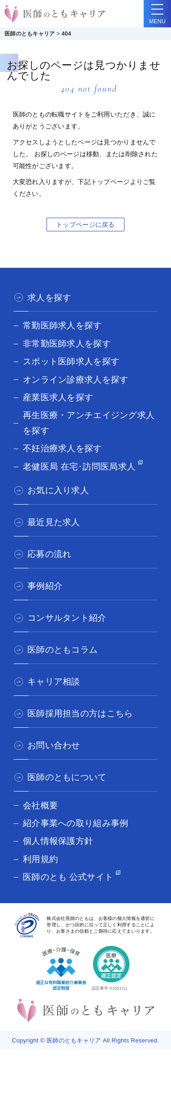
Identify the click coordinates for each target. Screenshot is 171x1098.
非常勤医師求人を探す (67, 343)
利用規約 (40, 859)
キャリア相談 (53, 681)
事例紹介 (44, 586)
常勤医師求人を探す (62, 325)
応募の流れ (49, 554)
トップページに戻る (85, 224)
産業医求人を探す (58, 397)
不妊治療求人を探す (62, 448)
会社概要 (40, 805)
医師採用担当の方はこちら (80, 713)
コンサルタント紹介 (67, 618)
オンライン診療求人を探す (75, 379)
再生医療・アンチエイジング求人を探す (89, 422)
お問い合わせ (53, 745)
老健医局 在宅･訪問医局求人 (79, 466)
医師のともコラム (62, 649)
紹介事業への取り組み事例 (75, 823)
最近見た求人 (53, 522)
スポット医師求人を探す (71, 361)
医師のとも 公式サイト (68, 877)
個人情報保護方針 (58, 841)
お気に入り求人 (58, 490)
